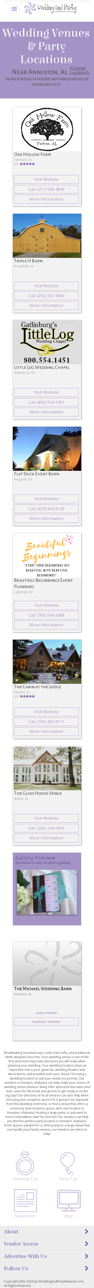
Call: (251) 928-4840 (46, 189)
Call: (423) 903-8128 (46, 508)
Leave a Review (46, 1013)
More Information (46, 199)
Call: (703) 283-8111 (46, 721)
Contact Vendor (46, 1021)
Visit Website (46, 179)
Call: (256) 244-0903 (46, 828)
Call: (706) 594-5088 (46, 615)
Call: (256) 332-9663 (46, 295)
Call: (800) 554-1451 (46, 402)
